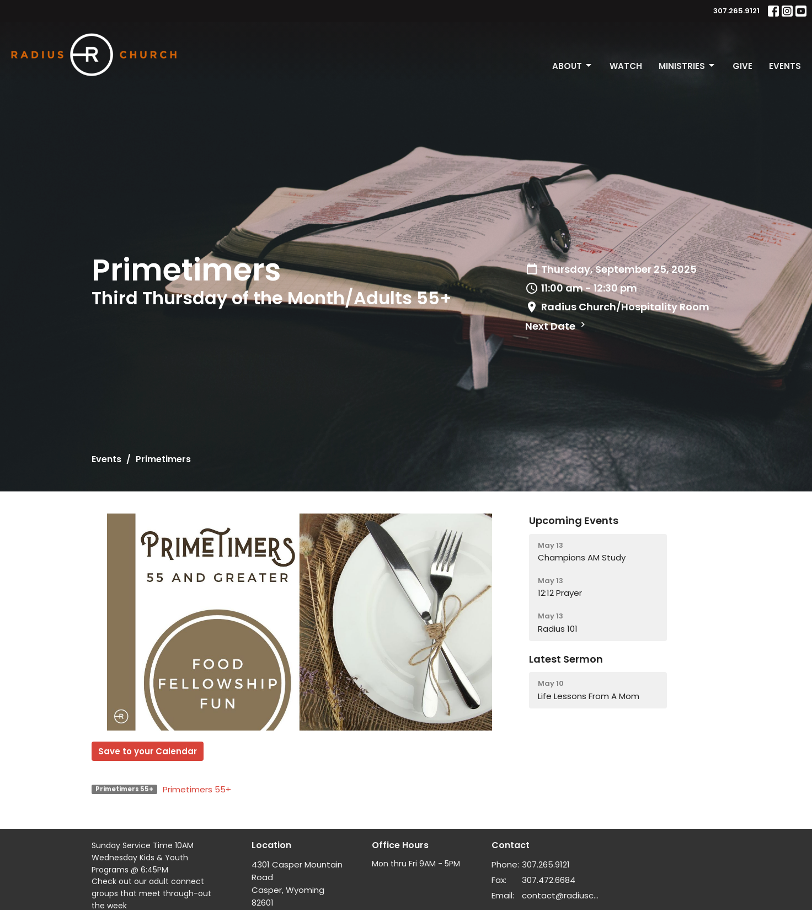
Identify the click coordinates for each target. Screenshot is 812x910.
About (572, 66)
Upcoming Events (573, 520)
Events (785, 66)
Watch (626, 66)
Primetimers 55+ (197, 789)
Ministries (687, 66)
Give (742, 66)
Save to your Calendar (147, 751)
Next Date (556, 326)
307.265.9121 (736, 11)
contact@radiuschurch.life (561, 895)
